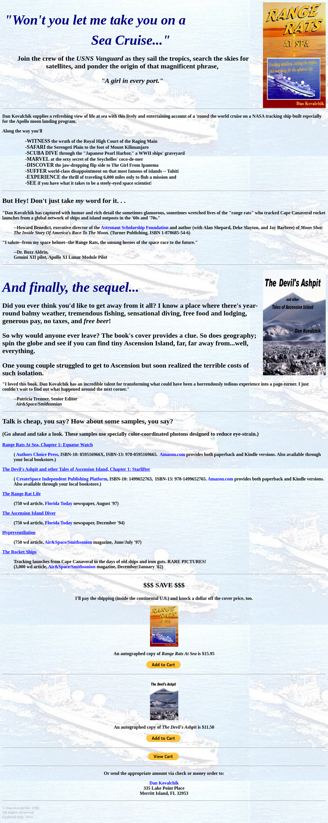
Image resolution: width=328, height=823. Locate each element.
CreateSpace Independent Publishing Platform (61, 478)
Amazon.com (220, 478)
